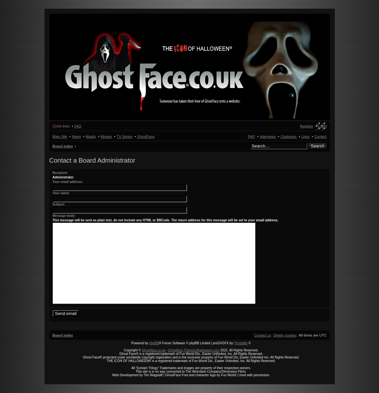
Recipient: (60, 173)
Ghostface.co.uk (154, 350)
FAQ (251, 136)
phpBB (154, 343)
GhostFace (146, 136)
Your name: (61, 193)
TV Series (124, 136)
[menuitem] (284, 335)
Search (317, 146)
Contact (320, 136)
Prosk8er (241, 343)
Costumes (289, 136)
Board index (63, 146)
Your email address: (68, 182)
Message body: (64, 215)
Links (305, 136)
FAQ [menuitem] (78, 126)
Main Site (60, 136)
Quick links (61, 126)
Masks (91, 136)
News (76, 136)
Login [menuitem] (322, 126)
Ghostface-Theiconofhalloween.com (194, 350)
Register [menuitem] (306, 126)
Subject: (59, 204)
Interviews (268, 136)
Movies (106, 136)
